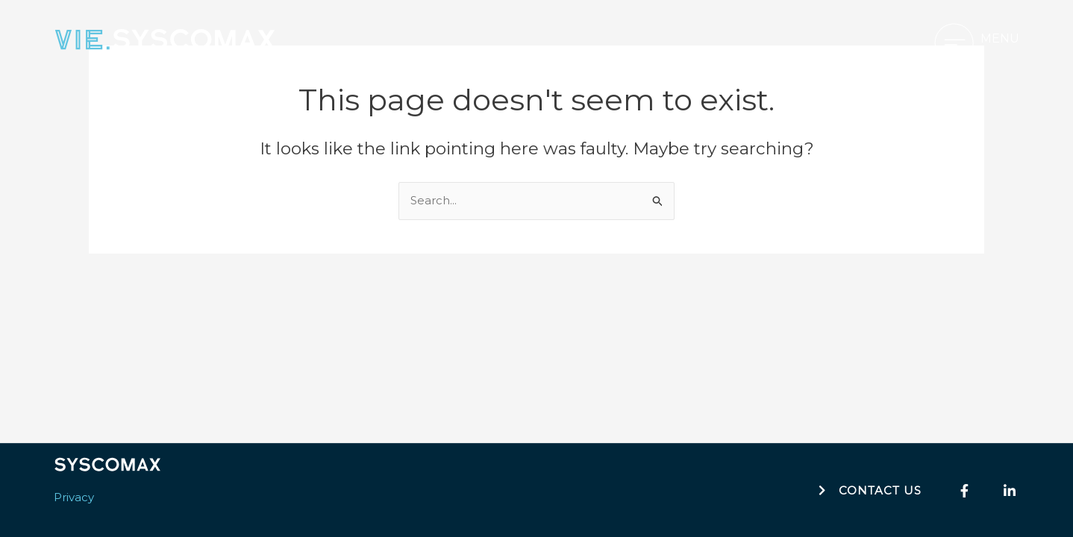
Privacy (74, 497)
